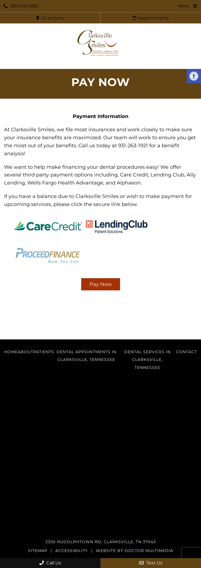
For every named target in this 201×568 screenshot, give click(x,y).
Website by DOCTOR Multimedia (134, 550)
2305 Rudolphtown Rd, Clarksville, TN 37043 (100, 541)
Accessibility (71, 550)
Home (11, 351)
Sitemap (37, 550)
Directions (50, 17)
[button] (194, 76)
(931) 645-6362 (21, 6)
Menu (183, 6)
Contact (186, 351)
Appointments (151, 17)
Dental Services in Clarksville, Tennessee (147, 359)
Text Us (150, 563)
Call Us (50, 563)
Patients (43, 351)
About (25, 351)
